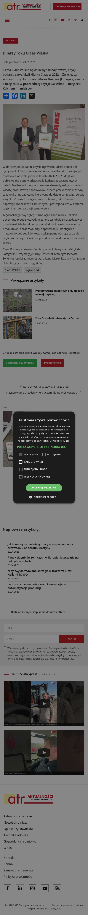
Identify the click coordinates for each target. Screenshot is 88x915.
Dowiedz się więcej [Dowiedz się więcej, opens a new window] (59, 440)
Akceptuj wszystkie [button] (44, 487)
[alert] (44, 457)
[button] (44, 447)
